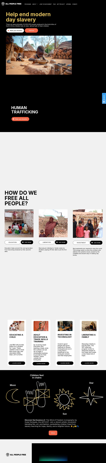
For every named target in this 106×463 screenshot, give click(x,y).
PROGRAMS (28, 4)
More (53, 433)
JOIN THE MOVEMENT (45, 4)
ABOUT (34, 4)
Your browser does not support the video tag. (53, 158)
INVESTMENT (81, 243)
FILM (54, 4)
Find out (31, 30)
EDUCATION (13, 242)
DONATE (74, 4)
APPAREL (68, 4)
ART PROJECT (61, 4)
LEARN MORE (16, 363)
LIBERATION (47, 242)
